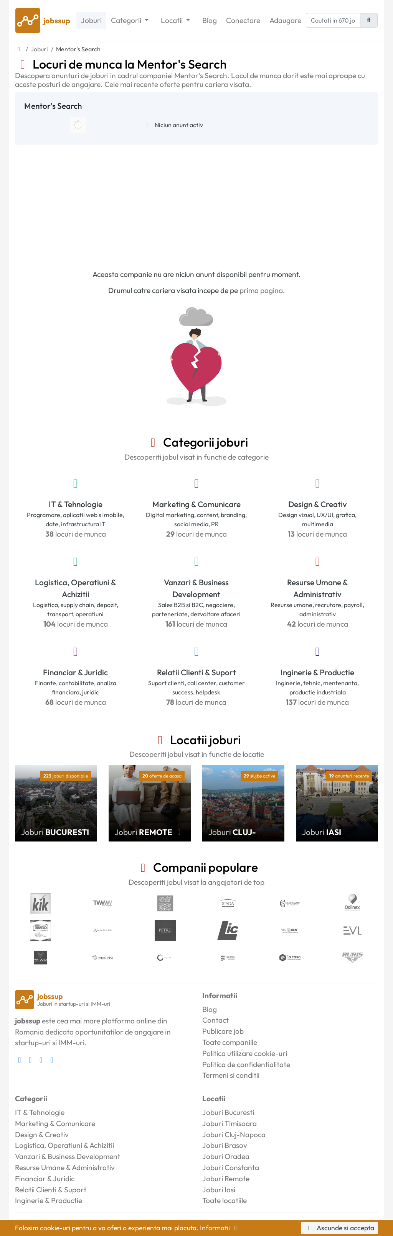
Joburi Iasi (218, 1189)
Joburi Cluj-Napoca (234, 1134)
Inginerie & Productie (317, 672)
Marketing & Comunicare (196, 504)
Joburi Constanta (230, 1167)
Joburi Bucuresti (228, 1112)
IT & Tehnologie (75, 504)
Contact (215, 1020)
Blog (209, 20)
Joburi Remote (225, 1178)
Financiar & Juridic (75, 672)
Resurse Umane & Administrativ (317, 588)
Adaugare (285, 20)
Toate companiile (229, 1042)
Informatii (220, 1227)
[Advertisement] (196, 202)
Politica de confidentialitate (246, 1064)
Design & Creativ (317, 504)
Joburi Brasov (224, 1145)
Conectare (243, 20)
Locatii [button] (172, 20)
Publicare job (223, 1031)
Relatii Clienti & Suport (196, 672)
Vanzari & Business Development (196, 588)
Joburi (91, 20)
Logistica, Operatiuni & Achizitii (75, 588)
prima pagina (261, 290)
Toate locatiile (224, 1200)
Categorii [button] (127, 20)
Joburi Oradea (225, 1156)
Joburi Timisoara (229, 1123)
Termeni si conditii (230, 1075)
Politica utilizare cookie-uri (244, 1053)
